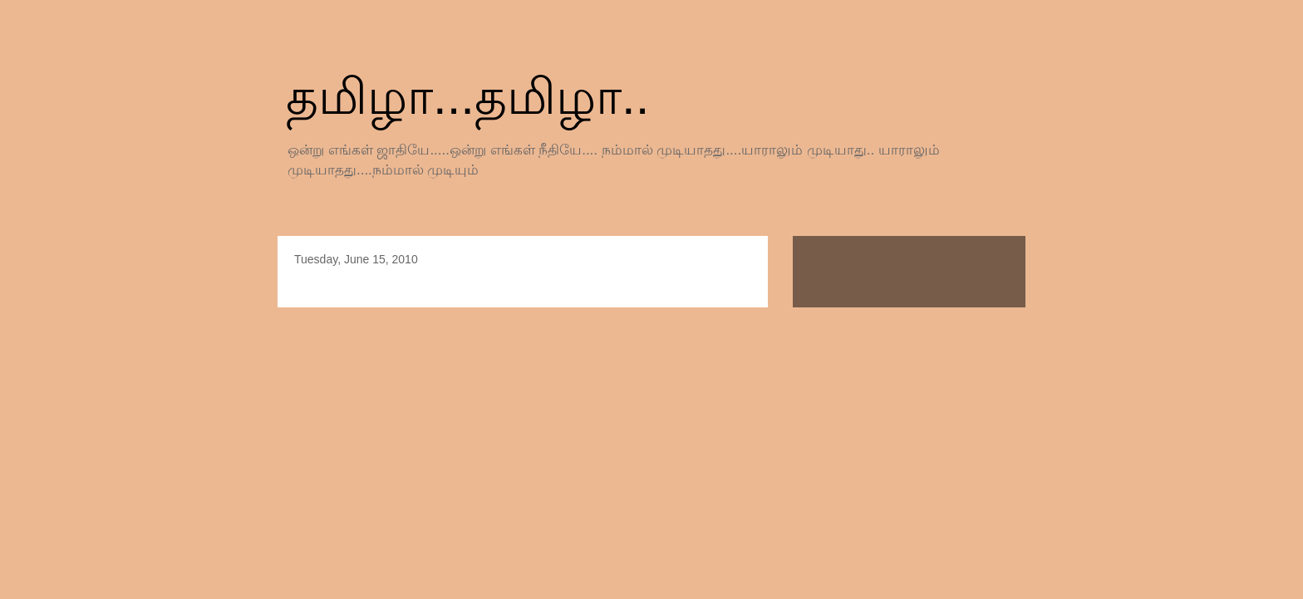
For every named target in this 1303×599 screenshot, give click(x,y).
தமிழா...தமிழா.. (467, 97)
